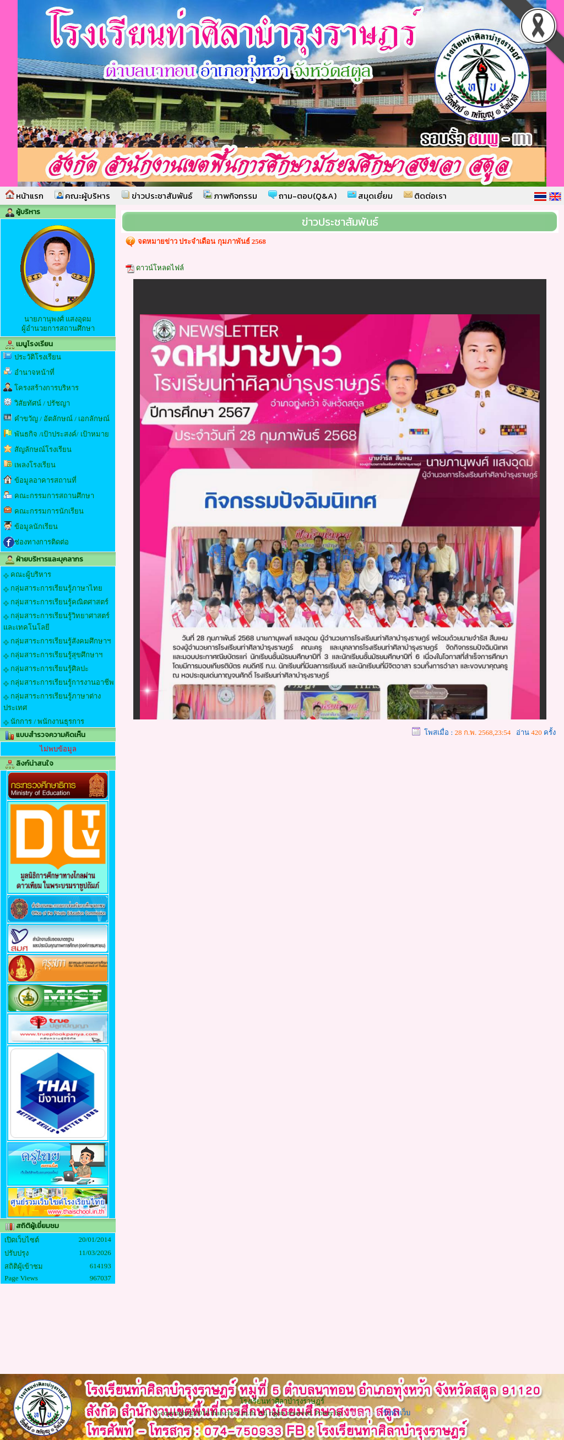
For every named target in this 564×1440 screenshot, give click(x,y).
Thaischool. (364, 1413)
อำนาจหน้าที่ (34, 372)
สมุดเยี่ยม (370, 195)
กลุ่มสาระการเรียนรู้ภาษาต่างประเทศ (52, 702)
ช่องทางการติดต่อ (41, 542)
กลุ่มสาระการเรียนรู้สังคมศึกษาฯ (57, 641)
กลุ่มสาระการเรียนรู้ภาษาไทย (52, 588)
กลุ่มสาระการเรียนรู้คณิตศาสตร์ (56, 602)
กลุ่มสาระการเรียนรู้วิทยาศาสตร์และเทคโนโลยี (56, 621)
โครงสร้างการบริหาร (46, 388)
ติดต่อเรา (425, 195)
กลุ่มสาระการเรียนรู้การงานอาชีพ (58, 682)
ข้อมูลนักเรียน (36, 526)
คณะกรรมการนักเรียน (49, 511)
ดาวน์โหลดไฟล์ (160, 268)
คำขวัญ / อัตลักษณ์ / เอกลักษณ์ (62, 418)
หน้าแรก (25, 195)
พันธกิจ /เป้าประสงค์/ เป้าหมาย (61, 434)
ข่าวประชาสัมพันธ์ (156, 195)
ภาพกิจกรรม (230, 195)
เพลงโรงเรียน (35, 465)
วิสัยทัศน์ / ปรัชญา (42, 403)
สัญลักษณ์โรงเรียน (43, 449)
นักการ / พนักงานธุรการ (43, 721)
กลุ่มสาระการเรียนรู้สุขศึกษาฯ (52, 655)
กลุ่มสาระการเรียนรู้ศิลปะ (46, 668)
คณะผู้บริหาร (82, 195)
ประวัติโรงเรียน (37, 357)
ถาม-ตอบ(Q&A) (302, 195)
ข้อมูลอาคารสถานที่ (45, 480)
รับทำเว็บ (396, 1413)
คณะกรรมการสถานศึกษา (54, 496)
